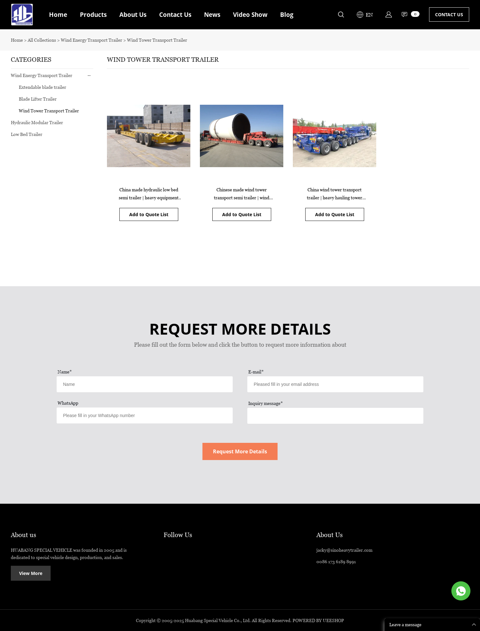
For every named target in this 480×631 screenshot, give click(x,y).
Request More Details (240, 451)
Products (93, 15)
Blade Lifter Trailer (38, 99)
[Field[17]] (335, 416)
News (212, 15)
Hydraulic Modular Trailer (37, 122)
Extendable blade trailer (42, 87)
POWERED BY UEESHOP (318, 620)
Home (58, 15)
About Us (132, 15)
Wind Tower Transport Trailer (157, 40)
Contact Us (175, 15)
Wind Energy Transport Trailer (92, 40)
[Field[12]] (335, 384)
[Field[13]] (145, 415)
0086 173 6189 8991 (336, 561)
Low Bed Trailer (26, 134)
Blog (286, 15)
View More (30, 573)
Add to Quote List (148, 214)
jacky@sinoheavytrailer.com (344, 550)
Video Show (250, 15)
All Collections (42, 40)
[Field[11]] (145, 384)
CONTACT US (449, 14)
